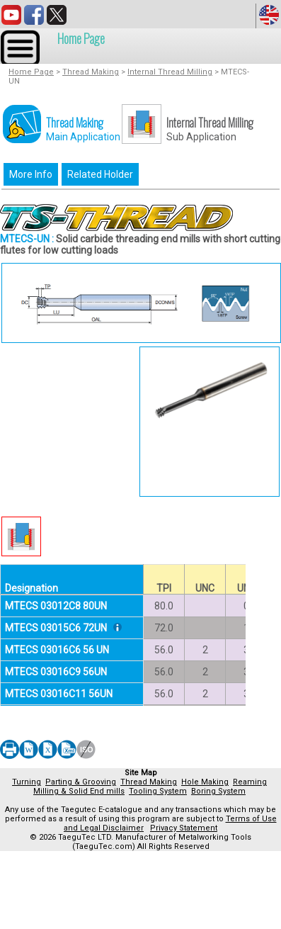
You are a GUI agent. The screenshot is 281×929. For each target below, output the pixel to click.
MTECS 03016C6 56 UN (57, 649)
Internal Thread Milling (169, 72)
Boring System (218, 791)
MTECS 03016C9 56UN (56, 671)
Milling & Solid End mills (79, 791)
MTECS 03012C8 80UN (56, 606)
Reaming (250, 782)
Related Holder (100, 174)
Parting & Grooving (80, 782)
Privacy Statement (183, 828)
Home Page (81, 38)
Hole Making (205, 782)
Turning (26, 782)
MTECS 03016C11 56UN (59, 693)
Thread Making (90, 72)
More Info (30, 174)
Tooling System (158, 791)
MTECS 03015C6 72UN (56, 628)
